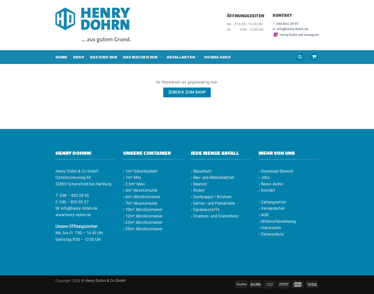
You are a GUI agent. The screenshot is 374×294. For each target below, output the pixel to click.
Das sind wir (103, 57)
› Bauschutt (201, 171)
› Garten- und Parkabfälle (213, 203)
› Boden (197, 190)
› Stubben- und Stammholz (214, 216)
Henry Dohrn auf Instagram (296, 35)
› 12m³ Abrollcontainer (143, 216)
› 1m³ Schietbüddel (140, 171)
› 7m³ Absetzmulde (140, 203)
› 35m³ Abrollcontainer (143, 229)
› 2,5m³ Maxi (134, 184)
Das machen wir (142, 57)
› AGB (263, 214)
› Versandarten (272, 208)
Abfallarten (183, 57)
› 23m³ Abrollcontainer (143, 222)
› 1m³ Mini (132, 177)
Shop (78, 57)
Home (61, 57)
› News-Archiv (271, 184)
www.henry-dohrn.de (73, 214)
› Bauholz (199, 184)
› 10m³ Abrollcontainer (143, 209)
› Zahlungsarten (272, 202)
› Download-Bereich (276, 171)
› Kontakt (267, 190)
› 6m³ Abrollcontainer (141, 196)
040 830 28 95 (287, 24)
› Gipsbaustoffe (205, 209)
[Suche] (300, 57)
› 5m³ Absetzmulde (140, 190)
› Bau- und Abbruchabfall (212, 177)
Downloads (217, 57)
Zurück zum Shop (187, 92)
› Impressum (270, 227)
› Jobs (264, 177)
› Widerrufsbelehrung (277, 221)
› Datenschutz (271, 234)
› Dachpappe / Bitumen (211, 196)
